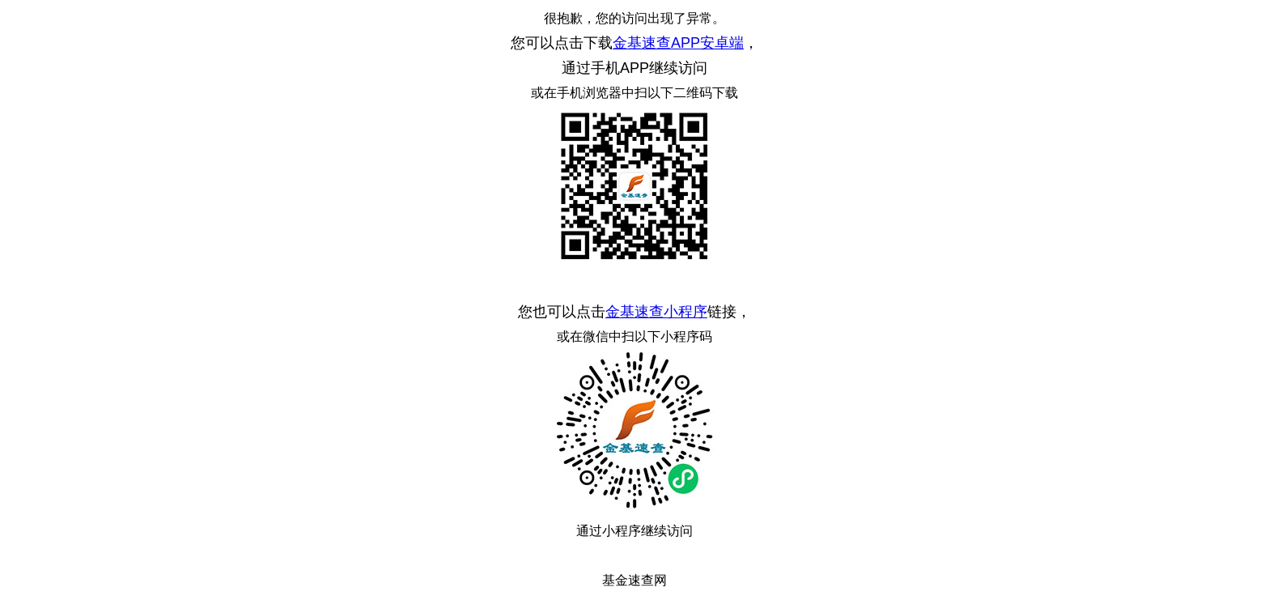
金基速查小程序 (656, 312)
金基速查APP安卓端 (678, 43)
